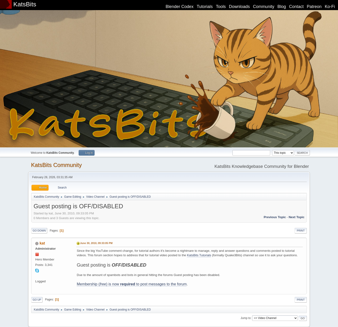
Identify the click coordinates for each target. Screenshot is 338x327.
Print (301, 230)
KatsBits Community (56, 165)
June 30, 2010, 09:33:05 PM (96, 243)
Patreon (314, 6)
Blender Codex (179, 6)
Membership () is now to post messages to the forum (132, 284)
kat (42, 243)
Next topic (296, 217)
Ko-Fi (330, 6)
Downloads (239, 6)
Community (263, 6)
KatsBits (24, 4)
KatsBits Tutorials (199, 255)
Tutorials (205, 6)
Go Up (37, 299)
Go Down (39, 230)
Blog (281, 6)
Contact (296, 6)
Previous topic (275, 217)
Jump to (246, 318)
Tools (221, 6)
